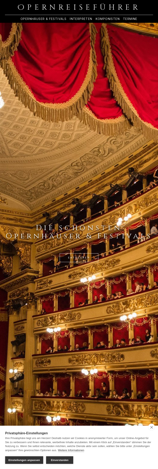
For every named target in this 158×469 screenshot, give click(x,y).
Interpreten (81, 18)
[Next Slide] (145, 243)
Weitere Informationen (71, 450)
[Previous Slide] (13, 243)
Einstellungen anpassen (24, 460)
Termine (130, 18)
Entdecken (79, 257)
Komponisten (108, 18)
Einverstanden (60, 460)
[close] (151, 427)
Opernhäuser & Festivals (43, 18)
